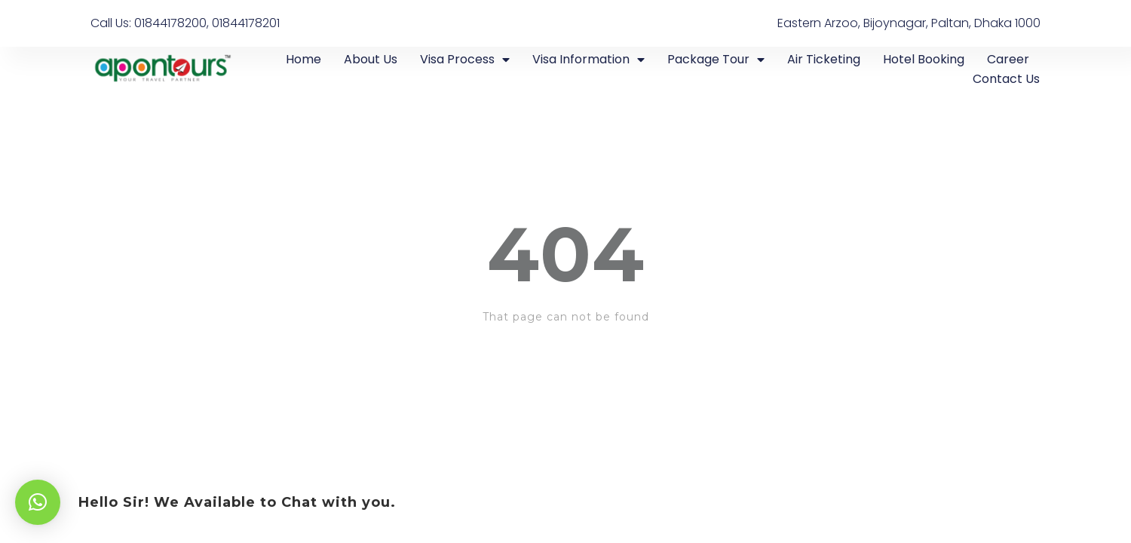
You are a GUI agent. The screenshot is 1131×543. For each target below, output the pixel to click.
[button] (37, 502)
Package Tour (716, 59)
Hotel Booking (923, 59)
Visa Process (465, 59)
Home (303, 59)
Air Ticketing (823, 59)
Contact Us (1006, 78)
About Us (370, 59)
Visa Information (588, 59)
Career (1008, 59)
